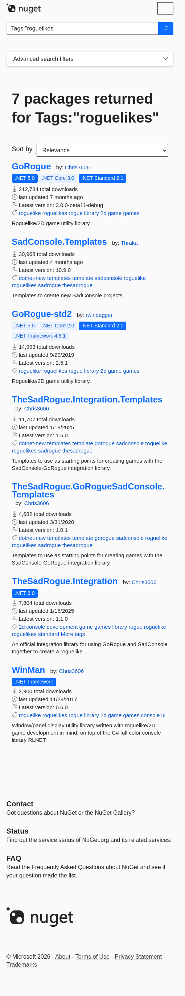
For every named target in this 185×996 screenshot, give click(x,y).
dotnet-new (32, 278)
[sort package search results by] (102, 150)
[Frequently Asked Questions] (14, 858)
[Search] (165, 28)
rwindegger (99, 315)
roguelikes (54, 213)
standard (48, 634)
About (62, 957)
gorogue (105, 443)
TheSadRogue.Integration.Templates (87, 400)
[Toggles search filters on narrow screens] (165, 59)
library (91, 213)
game (115, 213)
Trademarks (22, 965)
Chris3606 (77, 167)
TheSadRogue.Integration (65, 581)
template (82, 278)
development (62, 627)
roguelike (30, 213)
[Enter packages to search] (83, 28)
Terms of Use (92, 957)
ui (163, 715)
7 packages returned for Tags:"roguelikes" (85, 108)
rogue (75, 213)
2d (103, 213)
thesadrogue (77, 285)
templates (59, 278)
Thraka (129, 243)
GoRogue (31, 166)
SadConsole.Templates (59, 242)
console (35, 627)
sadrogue (49, 285)
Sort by (22, 149)
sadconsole (108, 278)
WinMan (28, 670)
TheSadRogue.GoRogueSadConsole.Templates (88, 490)
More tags (73, 634)
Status (18, 831)
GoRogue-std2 (42, 314)
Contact (20, 804)
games (131, 213)
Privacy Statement (138, 957)
